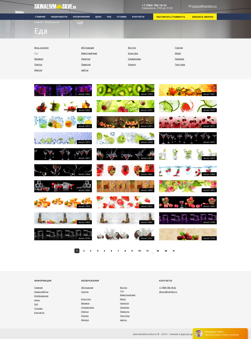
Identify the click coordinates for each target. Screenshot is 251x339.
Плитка (38, 64)
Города (179, 47)
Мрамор (38, 58)
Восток (132, 47)
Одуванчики (134, 58)
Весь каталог (41, 47)
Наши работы (59, 16)
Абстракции (87, 47)
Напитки (85, 58)
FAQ (109, 16)
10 (139, 250)
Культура (133, 53)
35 (158, 250)
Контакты (138, 16)
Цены (98, 16)
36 (166, 250)
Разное (132, 64)
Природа (86, 64)
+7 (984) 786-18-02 (154, 5)
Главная (40, 16)
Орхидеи (179, 58)
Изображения (81, 16)
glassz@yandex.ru (204, 6)
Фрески (38, 70)
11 (147, 250)
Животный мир (89, 53)
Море (178, 53)
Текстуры (180, 64)
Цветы (84, 70)
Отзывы (121, 16)
